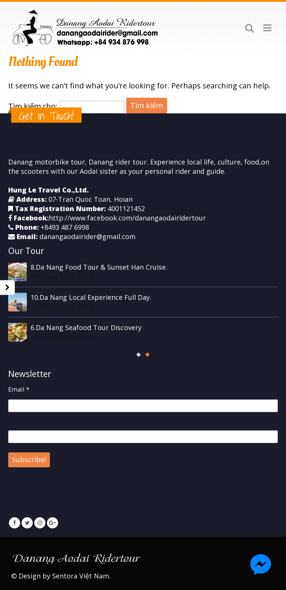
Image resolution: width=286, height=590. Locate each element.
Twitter (27, 522)
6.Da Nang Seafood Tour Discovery (86, 327)
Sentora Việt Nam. (81, 575)
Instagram (39, 522)
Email (18, 389)
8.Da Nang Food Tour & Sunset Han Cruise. (99, 267)
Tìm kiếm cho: (32, 106)
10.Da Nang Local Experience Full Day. (91, 297)
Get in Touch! (46, 115)
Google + (52, 522)
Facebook (14, 522)
